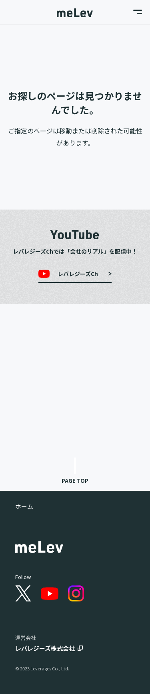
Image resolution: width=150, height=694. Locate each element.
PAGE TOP (75, 480)
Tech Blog (75, 398)
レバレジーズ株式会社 (45, 648)
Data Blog (75, 431)
